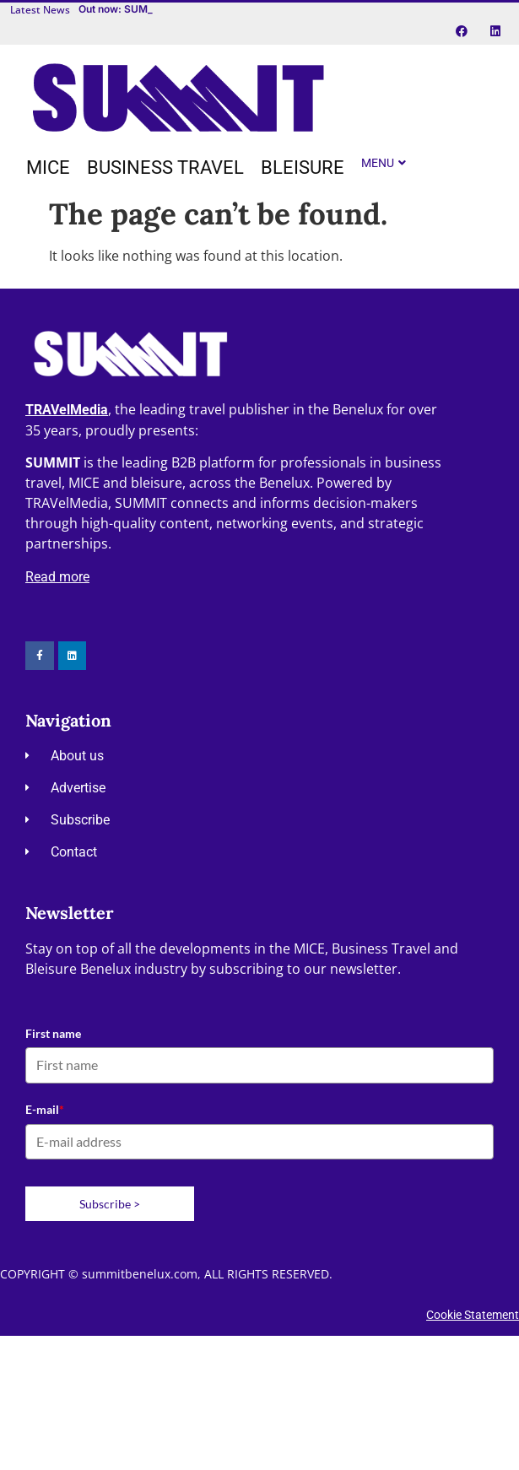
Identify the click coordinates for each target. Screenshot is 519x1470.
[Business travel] (165, 167)
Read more (57, 577)
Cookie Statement (472, 1314)
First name (53, 1033)
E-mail (44, 1109)
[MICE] (48, 167)
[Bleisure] (302, 167)
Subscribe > (109, 1204)
